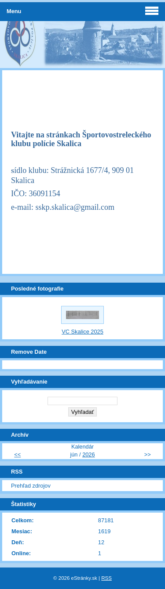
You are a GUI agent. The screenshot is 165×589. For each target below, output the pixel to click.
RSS (106, 578)
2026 (88, 454)
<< (17, 454)
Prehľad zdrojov (31, 485)
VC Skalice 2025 (82, 331)
